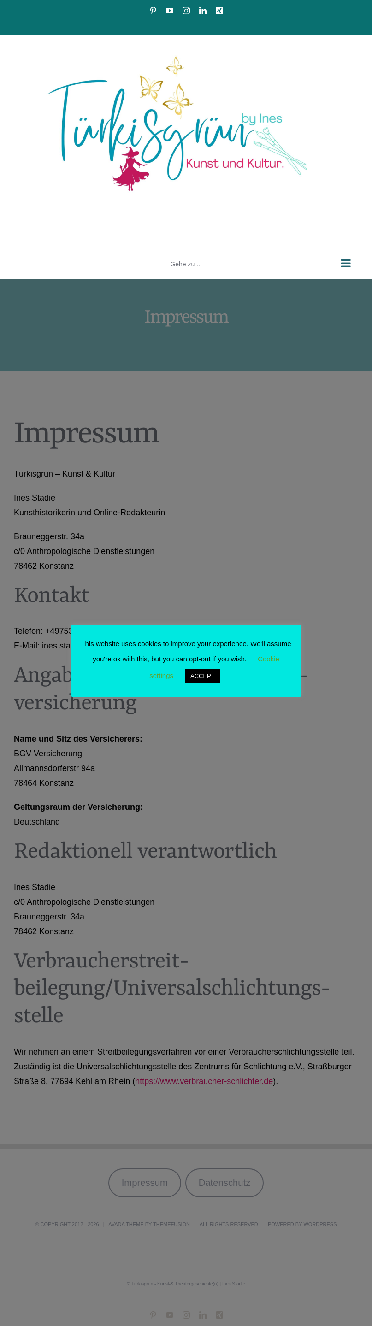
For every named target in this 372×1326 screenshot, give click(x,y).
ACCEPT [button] (202, 675)
